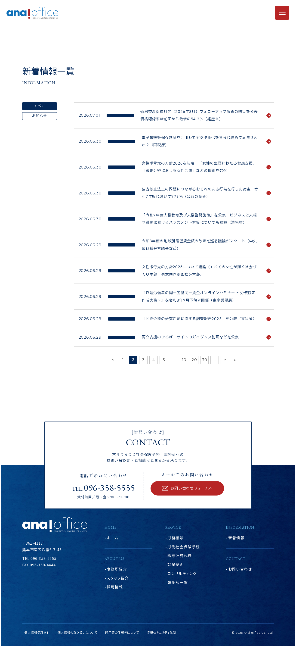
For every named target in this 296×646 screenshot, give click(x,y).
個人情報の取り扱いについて (78, 632)
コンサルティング (182, 573)
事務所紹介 (117, 569)
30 (204, 360)
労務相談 (175, 538)
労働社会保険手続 (183, 547)
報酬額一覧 (177, 582)
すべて (39, 106)
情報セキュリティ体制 (161, 632)
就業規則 (175, 564)
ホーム (112, 538)
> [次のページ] (225, 360)
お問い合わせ (240, 569)
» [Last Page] (235, 360)
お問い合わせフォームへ (191, 488)
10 (184, 360)
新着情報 (236, 538)
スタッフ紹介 (118, 578)
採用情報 (115, 587)
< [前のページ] (113, 360)
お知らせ (39, 116)
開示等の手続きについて (122, 632)
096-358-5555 (109, 487)
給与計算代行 (179, 555)
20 (194, 360)
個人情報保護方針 (37, 632)
